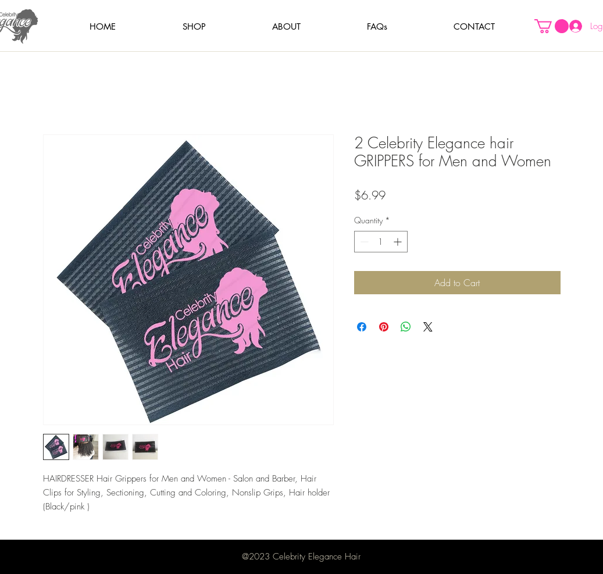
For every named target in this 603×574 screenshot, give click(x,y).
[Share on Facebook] (362, 327)
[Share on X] (428, 327)
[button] (194, 26)
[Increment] (398, 241)
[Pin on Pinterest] (384, 327)
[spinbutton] (380, 241)
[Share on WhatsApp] (406, 327)
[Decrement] (363, 241)
